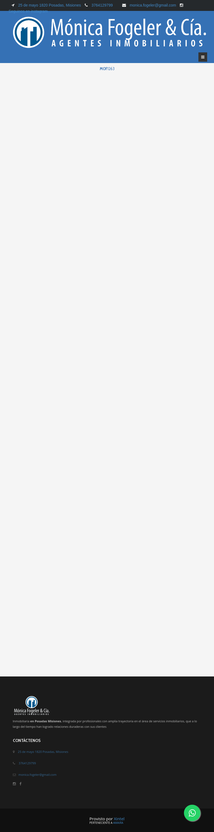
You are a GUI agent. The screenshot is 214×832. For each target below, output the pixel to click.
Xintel (119, 818)
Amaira (118, 823)
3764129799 (102, 5)
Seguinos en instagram (28, 11)
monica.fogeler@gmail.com (153, 5)
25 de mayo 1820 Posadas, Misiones (49, 5)
